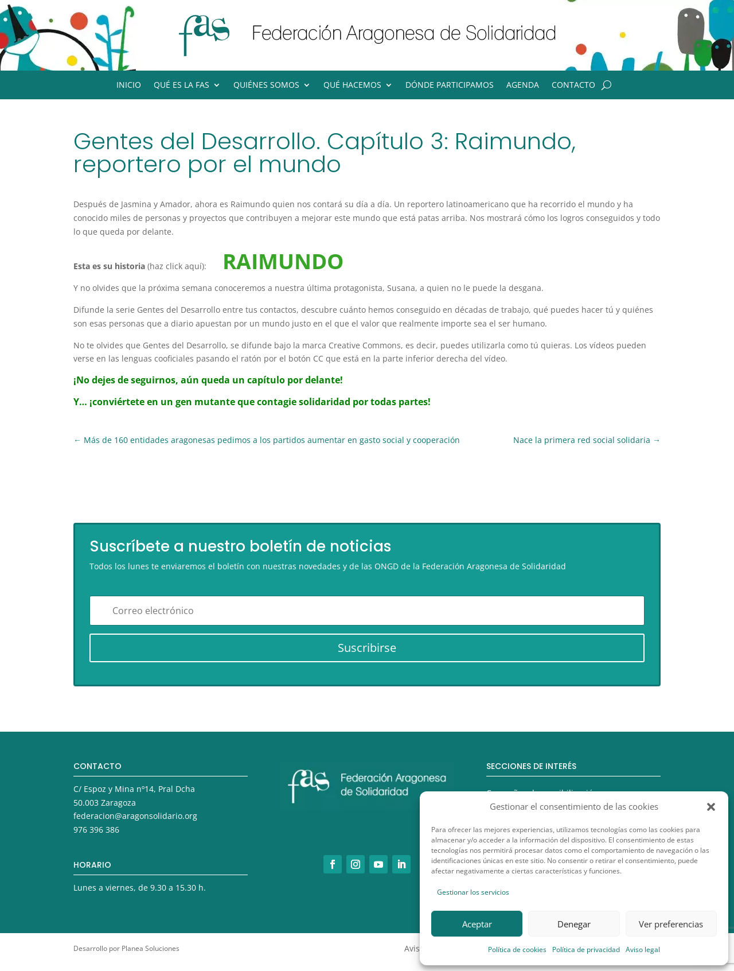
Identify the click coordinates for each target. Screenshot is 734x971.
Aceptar (477, 924)
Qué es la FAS (181, 85)
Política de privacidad (586, 949)
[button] (711, 807)
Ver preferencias (671, 924)
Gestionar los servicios (473, 892)
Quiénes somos (266, 85)
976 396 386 (96, 829)
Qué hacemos (352, 85)
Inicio (128, 85)
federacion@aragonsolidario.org (135, 815)
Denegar (574, 924)
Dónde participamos (449, 85)
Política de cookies (517, 949)
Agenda (522, 85)
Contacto (573, 85)
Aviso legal (643, 949)
